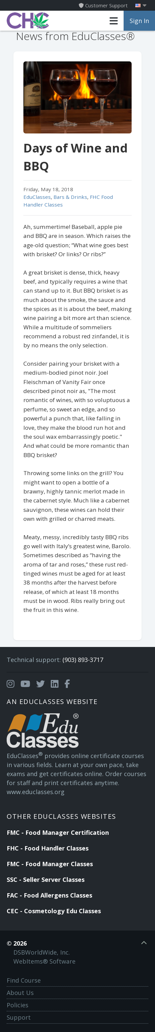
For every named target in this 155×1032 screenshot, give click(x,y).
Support (19, 1017)
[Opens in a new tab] (10, 684)
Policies (17, 1005)
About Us (20, 993)
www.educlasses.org (35, 792)
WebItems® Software (44, 961)
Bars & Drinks (70, 197)
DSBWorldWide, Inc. (41, 952)
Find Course (24, 980)
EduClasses (37, 197)
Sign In (139, 21)
